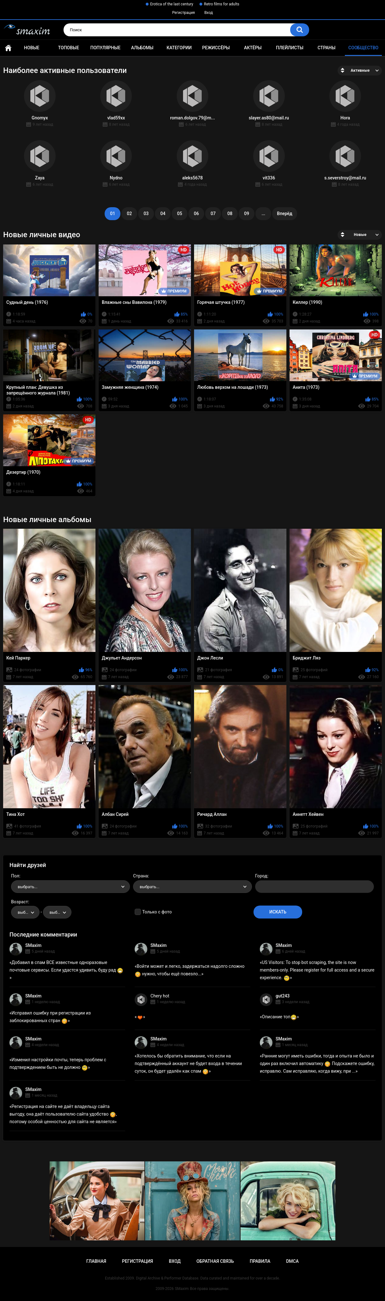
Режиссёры (216, 47)
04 (162, 213)
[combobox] (70, 886)
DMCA (292, 1261)
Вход (208, 12)
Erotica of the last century (171, 4)
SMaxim (33, 945)
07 (213, 213)
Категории (179, 47)
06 (196, 213)
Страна (140, 875)
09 (246, 213)
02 (129, 213)
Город (261, 875)
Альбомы (142, 47)
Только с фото (157, 911)
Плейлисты (289, 47)
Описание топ (279, 1016)
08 (229, 213)
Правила (260, 1261)
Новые (31, 47)
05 (179, 213)
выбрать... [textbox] (27, 886)
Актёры (253, 47)
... (263, 213)
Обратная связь (215, 1261)
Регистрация (183, 12)
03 (146, 213)
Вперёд (284, 213)
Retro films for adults (221, 4)
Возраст (19, 901)
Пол (15, 875)
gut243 (283, 995)
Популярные (105, 47)
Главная (8, 48)
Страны (327, 47)
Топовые (68, 47)
